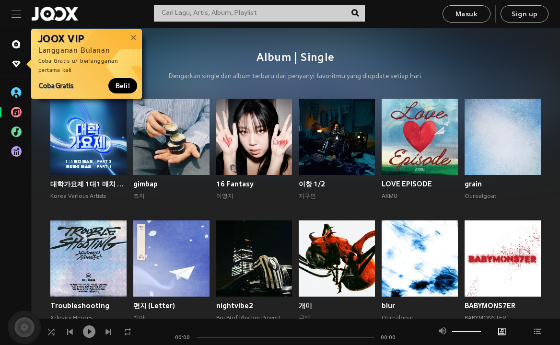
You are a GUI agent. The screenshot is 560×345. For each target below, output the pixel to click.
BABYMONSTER (485, 318)
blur (388, 306)
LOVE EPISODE (407, 184)
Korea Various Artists (78, 196)
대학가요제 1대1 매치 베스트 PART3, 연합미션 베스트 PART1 (88, 184)
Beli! (123, 86)
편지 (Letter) (154, 306)
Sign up (525, 14)
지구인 (307, 196)
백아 (139, 318)
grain (473, 184)
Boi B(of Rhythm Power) (248, 318)
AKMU (389, 196)
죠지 (139, 196)
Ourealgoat (480, 196)
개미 (305, 306)
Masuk (466, 14)
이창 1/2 (312, 184)
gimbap (145, 184)
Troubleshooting (79, 306)
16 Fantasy (235, 184)
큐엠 (304, 318)
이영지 (224, 196)
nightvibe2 (234, 306)
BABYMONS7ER (490, 306)
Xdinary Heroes (71, 318)
